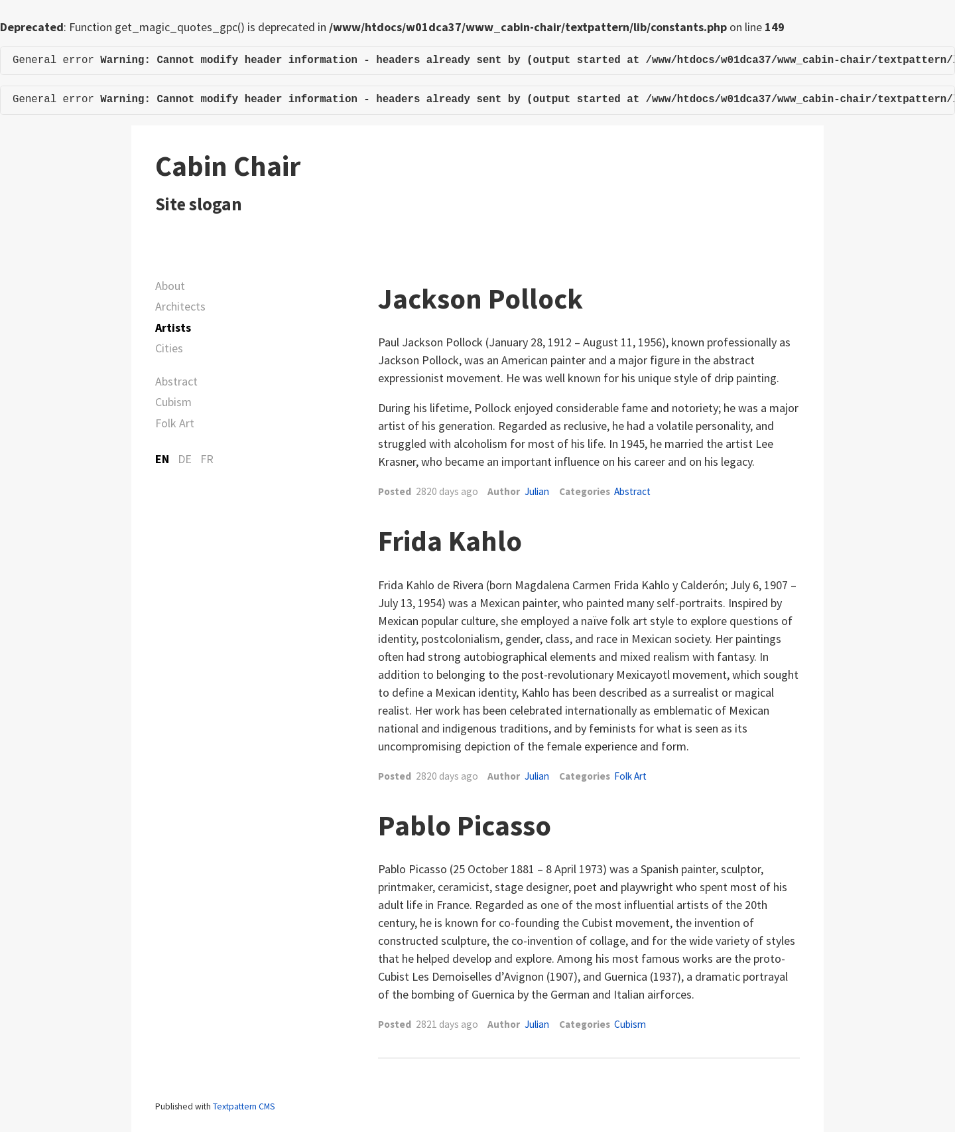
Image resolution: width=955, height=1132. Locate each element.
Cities (169, 348)
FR (207, 458)
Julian (537, 491)
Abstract (176, 381)
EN (162, 458)
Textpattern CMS (244, 1106)
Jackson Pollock (480, 299)
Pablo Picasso (464, 825)
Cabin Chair (227, 166)
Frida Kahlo (450, 541)
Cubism (173, 401)
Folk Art (174, 423)
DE (185, 458)
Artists (173, 327)
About (170, 285)
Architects (180, 306)
